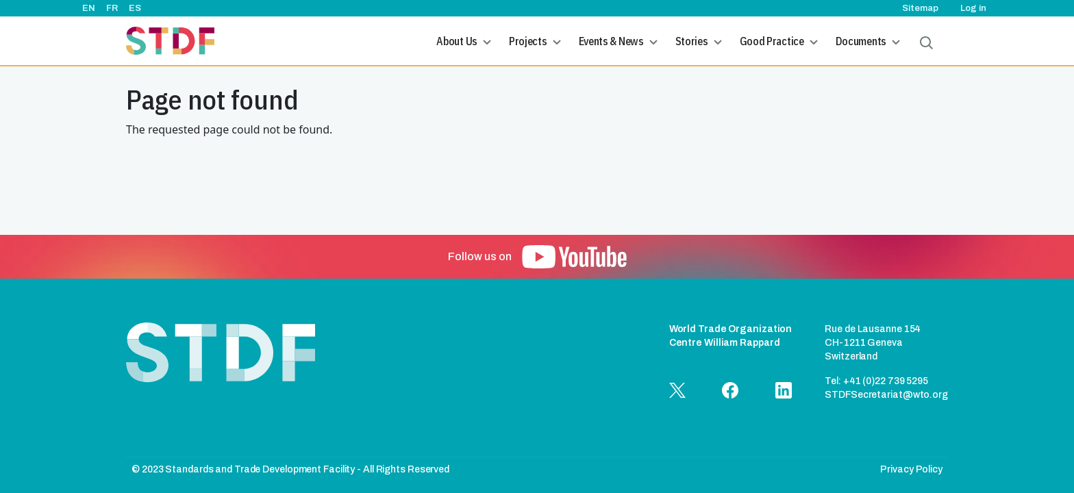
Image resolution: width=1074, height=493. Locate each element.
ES (135, 8)
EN (88, 8)
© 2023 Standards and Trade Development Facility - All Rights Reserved (290, 469)
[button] (574, 256)
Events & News (611, 41)
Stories (691, 41)
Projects (528, 41)
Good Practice (772, 41)
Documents (861, 41)
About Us (456, 41)
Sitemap (920, 8)
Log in (973, 8)
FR (112, 8)
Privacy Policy (911, 469)
